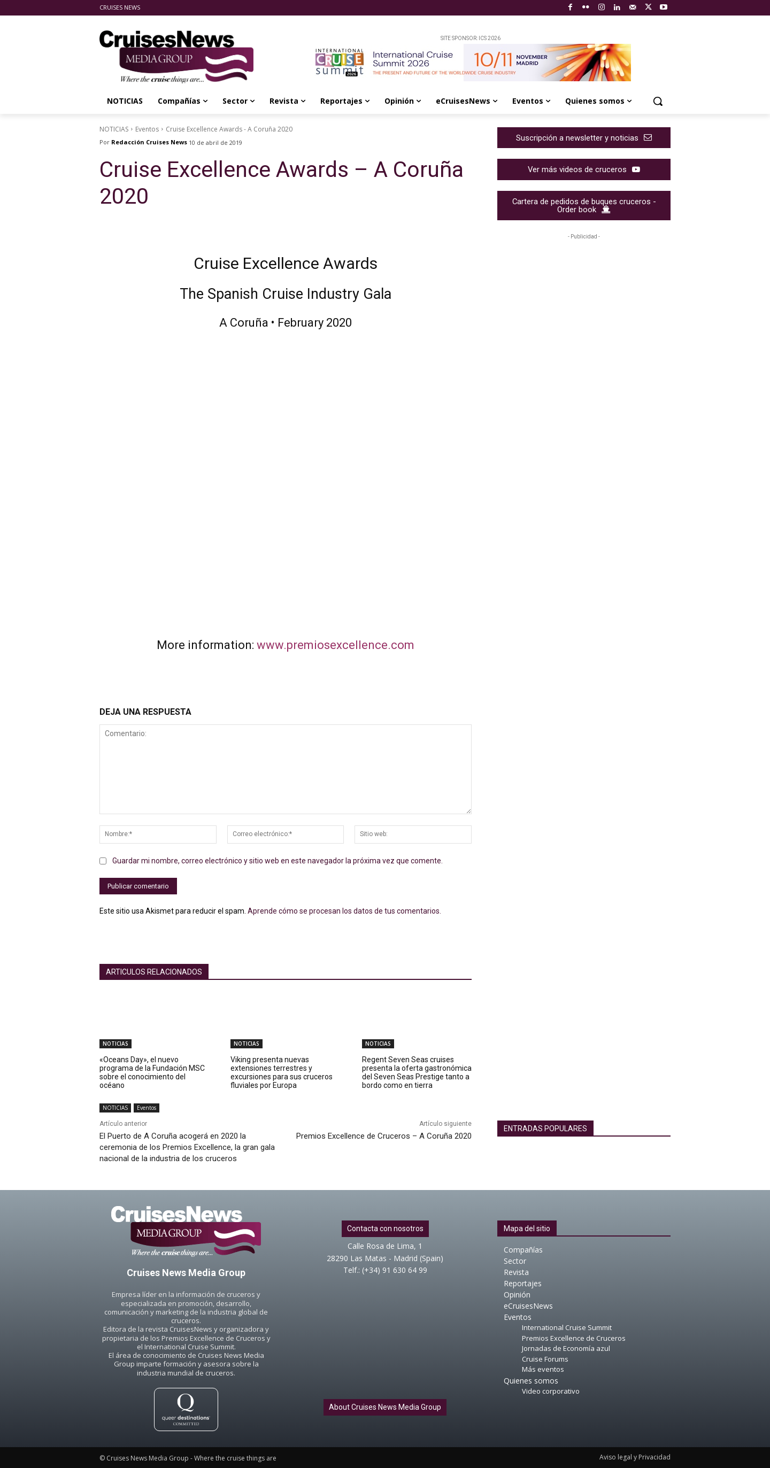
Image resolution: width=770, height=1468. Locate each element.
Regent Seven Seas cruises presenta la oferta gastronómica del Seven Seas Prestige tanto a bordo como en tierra (417, 1072)
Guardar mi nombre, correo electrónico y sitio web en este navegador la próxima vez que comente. (277, 860)
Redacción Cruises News (149, 142)
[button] (658, 101)
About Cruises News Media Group (385, 1407)
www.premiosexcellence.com (335, 645)
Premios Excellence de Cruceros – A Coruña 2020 (384, 1136)
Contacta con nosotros (385, 1228)
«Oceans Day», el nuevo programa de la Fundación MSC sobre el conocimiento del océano (152, 1072)
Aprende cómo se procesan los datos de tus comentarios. (344, 911)
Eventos (147, 129)
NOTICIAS (113, 129)
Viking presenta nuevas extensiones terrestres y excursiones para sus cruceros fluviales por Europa (281, 1072)
